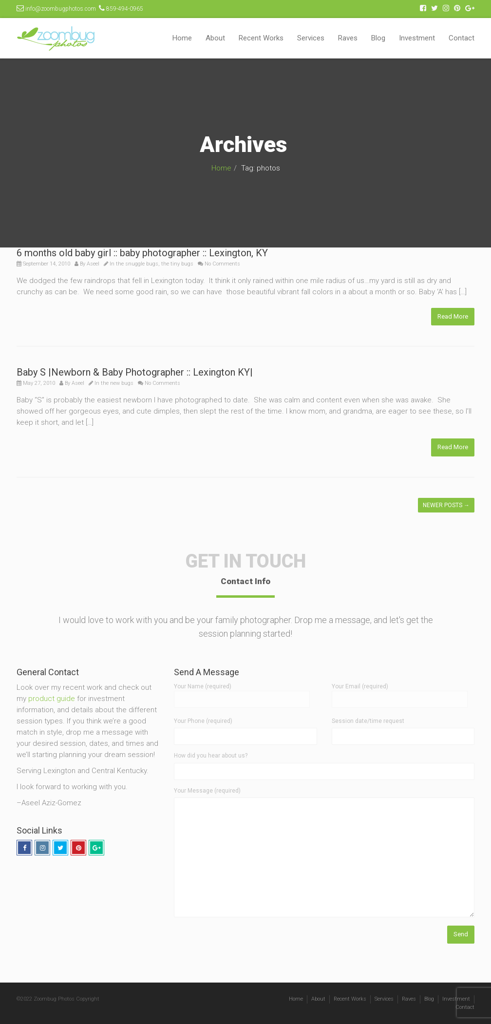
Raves (348, 38)
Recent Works (261, 38)
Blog (378, 38)
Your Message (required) (207, 790)
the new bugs (117, 383)
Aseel (93, 264)
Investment (417, 38)
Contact (461, 38)
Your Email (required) (400, 692)
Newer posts (446, 505)
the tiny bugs (177, 264)
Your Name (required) (242, 692)
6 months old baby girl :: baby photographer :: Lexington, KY (142, 253)
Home (182, 38)
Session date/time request (368, 721)
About (215, 38)
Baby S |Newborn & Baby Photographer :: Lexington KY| (135, 372)
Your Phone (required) (203, 721)
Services (310, 38)
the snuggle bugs (137, 264)
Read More (452, 316)
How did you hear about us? (210, 755)
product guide (51, 698)
